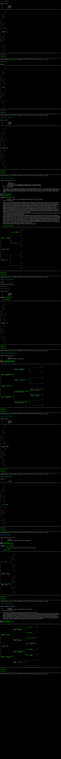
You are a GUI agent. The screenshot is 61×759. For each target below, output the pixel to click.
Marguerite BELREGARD (8, 610)
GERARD (4, 99)
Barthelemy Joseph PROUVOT (9, 402)
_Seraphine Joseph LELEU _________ (22, 424)
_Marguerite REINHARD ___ (31, 722)
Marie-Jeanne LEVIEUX (10, 222)
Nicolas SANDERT (5, 500)
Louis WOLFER (6, 696)
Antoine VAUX (6, 609)
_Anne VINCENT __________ (31, 736)
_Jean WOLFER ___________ (31, 702)
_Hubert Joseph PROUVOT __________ (22, 411)
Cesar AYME (4, 35)
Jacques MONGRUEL (6, 278)
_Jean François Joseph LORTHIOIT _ (22, 438)
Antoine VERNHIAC (9, 612)
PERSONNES (3, 62)
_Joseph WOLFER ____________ (19, 705)
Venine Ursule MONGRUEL (8, 250)
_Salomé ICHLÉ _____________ (19, 717)
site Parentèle (45, 67)
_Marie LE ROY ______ (15, 270)
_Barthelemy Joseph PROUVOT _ (7, 417)
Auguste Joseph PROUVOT (7, 431)
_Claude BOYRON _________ (31, 729)
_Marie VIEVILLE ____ (5, 291)
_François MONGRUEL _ (15, 258)
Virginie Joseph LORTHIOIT (9, 403)
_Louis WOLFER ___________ (7, 711)
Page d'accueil (3, 64)
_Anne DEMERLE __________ (31, 709)
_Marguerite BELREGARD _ (6, 657)
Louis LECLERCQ (5, 168)
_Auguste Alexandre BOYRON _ (19, 731)
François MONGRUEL (7, 219)
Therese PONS (5, 360)
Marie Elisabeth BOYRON (8, 697)
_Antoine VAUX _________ (6, 630)
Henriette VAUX (5, 644)
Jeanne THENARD (5, 567)
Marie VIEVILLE (6, 220)
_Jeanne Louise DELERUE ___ (36, 442)
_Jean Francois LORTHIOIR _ (36, 436)
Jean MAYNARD (9, 330)
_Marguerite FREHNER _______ (19, 744)
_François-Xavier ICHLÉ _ (31, 715)
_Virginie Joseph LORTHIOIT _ (7, 444)
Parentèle (10, 67)
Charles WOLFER (5, 725)
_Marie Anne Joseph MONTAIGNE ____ (22, 451)
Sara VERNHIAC (6, 616)
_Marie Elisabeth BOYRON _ (7, 738)
